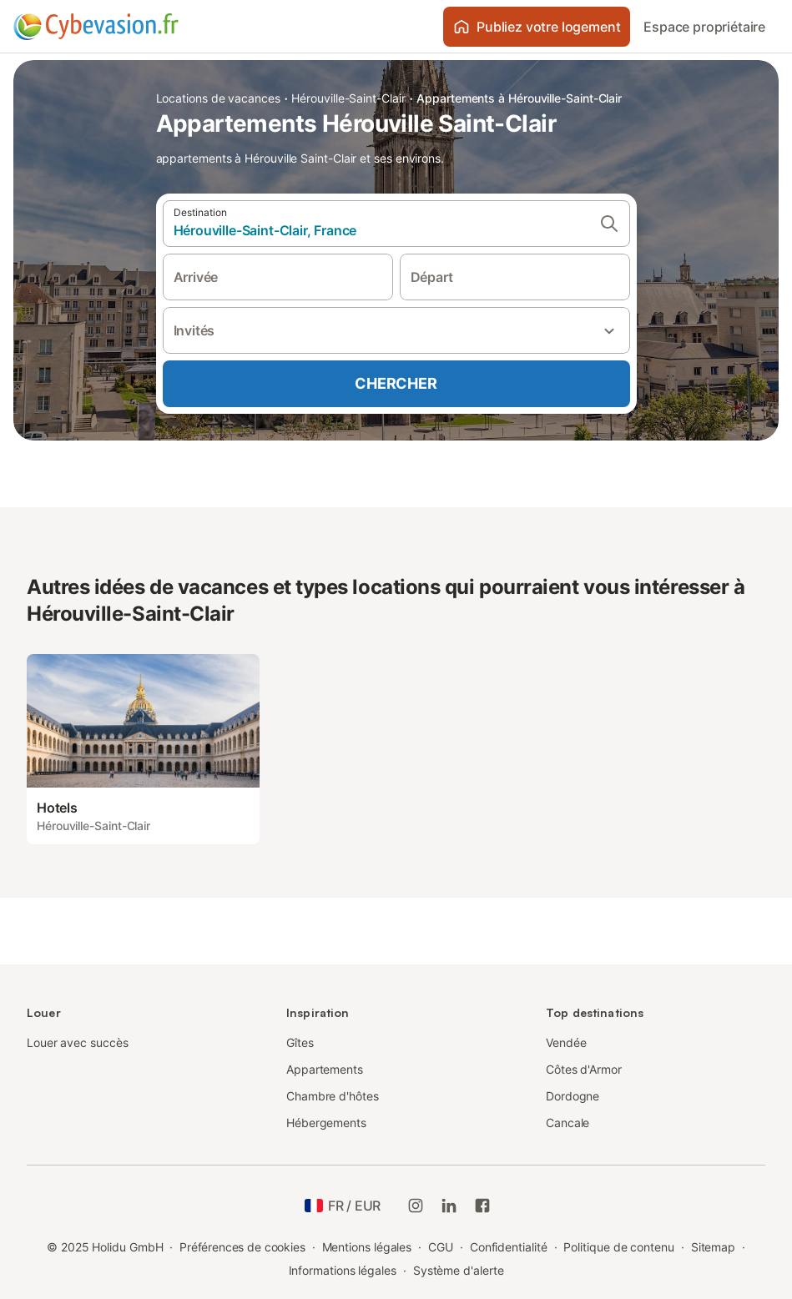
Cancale (567, 1122)
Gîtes (300, 1042)
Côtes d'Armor (584, 1069)
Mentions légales (367, 1247)
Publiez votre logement (536, 26)
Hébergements (326, 1122)
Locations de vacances (218, 98)
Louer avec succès (78, 1042)
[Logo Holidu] (96, 27)
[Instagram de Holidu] (416, 1206)
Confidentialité (508, 1247)
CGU (440, 1247)
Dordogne (572, 1096)
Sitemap (713, 1247)
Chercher (395, 383)
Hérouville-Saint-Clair (348, 98)
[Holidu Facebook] (482, 1206)
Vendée (566, 1042)
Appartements (324, 1069)
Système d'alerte (458, 1270)
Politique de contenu (618, 1247)
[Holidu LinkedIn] (449, 1206)
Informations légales (342, 1270)
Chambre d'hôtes (332, 1096)
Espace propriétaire (704, 26)
